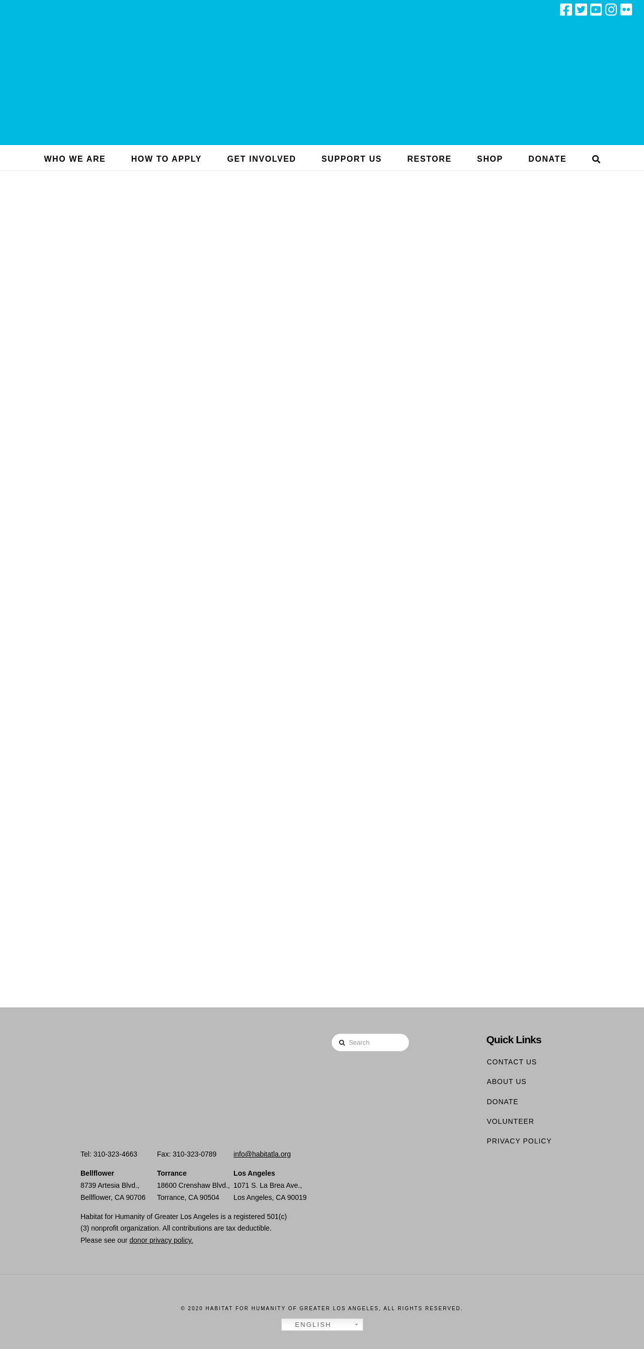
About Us (506, 1081)
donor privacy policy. (161, 1240)
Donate (502, 1102)
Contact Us (512, 1062)
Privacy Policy (519, 1141)
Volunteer (510, 1121)
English (308, 1325)
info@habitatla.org (262, 1154)
